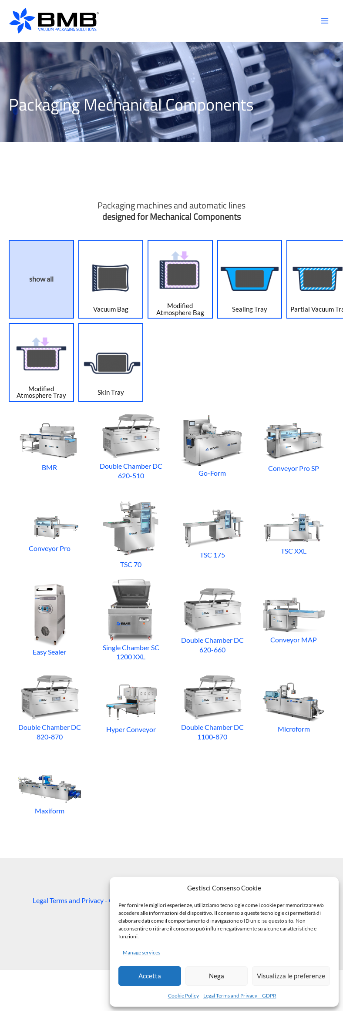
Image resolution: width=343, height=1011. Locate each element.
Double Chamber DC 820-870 (49, 706)
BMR (49, 445)
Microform (293, 706)
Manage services (141, 952)
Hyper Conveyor (131, 706)
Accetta (149, 976)
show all (41, 279)
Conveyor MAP (293, 619)
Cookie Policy (183, 995)
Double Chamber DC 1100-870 (212, 706)
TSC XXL (293, 532)
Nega (216, 976)
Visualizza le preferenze (291, 976)
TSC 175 (212, 532)
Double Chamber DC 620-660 (212, 619)
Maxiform (49, 793)
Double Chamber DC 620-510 (131, 445)
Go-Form (212, 445)
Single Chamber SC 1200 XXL (131, 619)
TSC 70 (131, 531)
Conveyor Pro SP (293, 445)
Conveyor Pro (49, 531)
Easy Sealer (49, 619)
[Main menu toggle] (324, 21)
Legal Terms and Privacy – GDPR (239, 995)
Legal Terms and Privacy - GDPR (80, 900)
